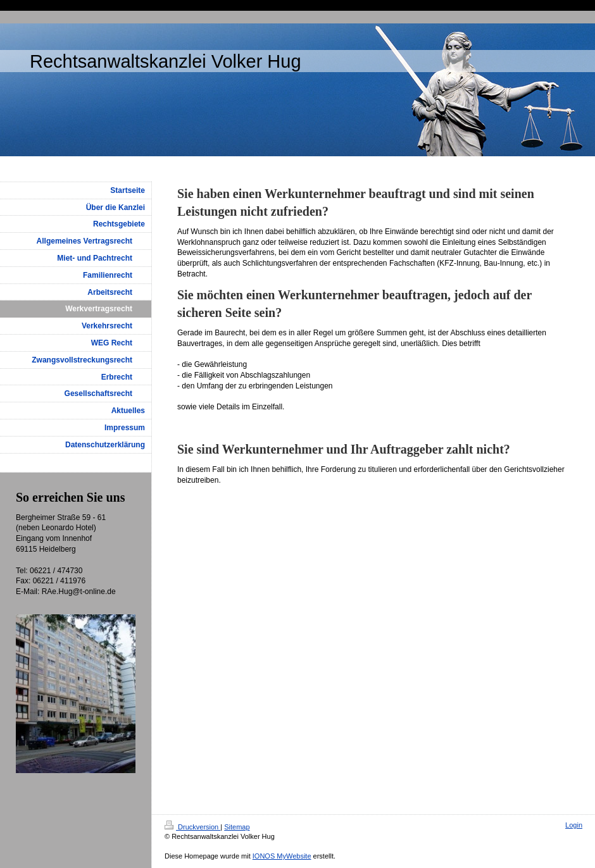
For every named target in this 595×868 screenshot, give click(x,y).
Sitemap (236, 827)
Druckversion (192, 827)
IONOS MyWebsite (282, 856)
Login (573, 825)
